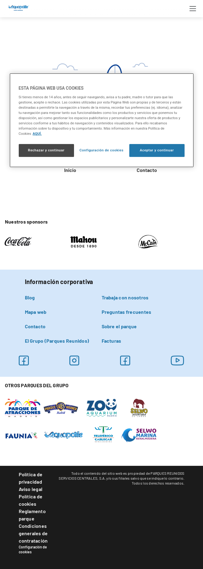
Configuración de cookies (33, 549)
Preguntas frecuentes (126, 312)
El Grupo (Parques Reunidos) (57, 341)
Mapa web (36, 312)
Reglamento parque (32, 514)
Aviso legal (31, 489)
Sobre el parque (119, 326)
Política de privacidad (31, 478)
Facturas (111, 341)
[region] (102, 120)
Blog (30, 297)
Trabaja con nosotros (125, 297)
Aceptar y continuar (157, 150)
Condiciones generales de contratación (33, 533)
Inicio (70, 170)
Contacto (147, 170)
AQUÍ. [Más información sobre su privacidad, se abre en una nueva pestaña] (37, 133)
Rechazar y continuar (46, 150)
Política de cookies (31, 500)
